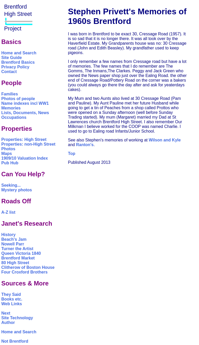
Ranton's (85, 144)
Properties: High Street (23, 139)
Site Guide (11, 57)
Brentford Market (18, 258)
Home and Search (18, 53)
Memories (11, 108)
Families (9, 94)
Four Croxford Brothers (24, 272)
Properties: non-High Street (28, 144)
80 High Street (15, 263)
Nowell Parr (12, 244)
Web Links (11, 304)
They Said (11, 294)
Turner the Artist (17, 248)
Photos (8, 149)
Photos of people (18, 98)
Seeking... (11, 185)
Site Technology (17, 318)
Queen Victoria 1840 (21, 253)
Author (8, 322)
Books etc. (11, 299)
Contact (9, 71)
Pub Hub (9, 163)
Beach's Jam (13, 239)
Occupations (13, 117)
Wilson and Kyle (165, 140)
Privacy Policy (15, 67)
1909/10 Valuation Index (24, 158)
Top (71, 153)
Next (5, 313)
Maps (6, 153)
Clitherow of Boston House (27, 267)
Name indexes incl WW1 (25, 103)
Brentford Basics (18, 62)
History (8, 234)
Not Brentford (14, 341)
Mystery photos (16, 190)
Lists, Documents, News (25, 112)
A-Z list (8, 212)
